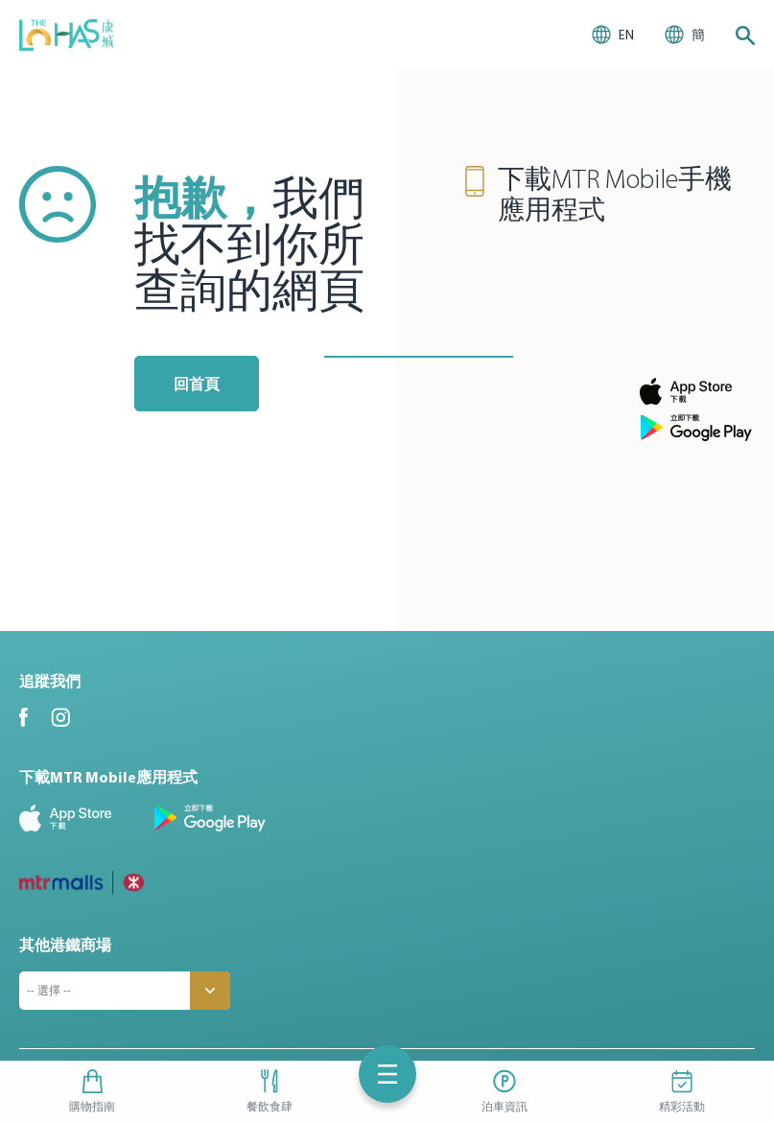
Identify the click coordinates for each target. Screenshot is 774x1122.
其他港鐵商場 (65, 944)
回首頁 (197, 383)
